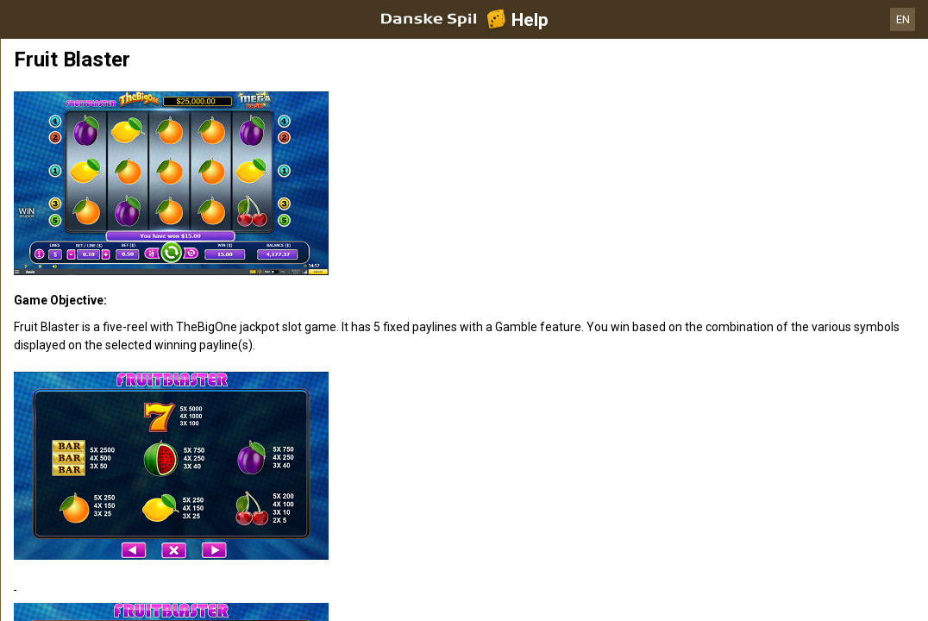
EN (903, 19)
